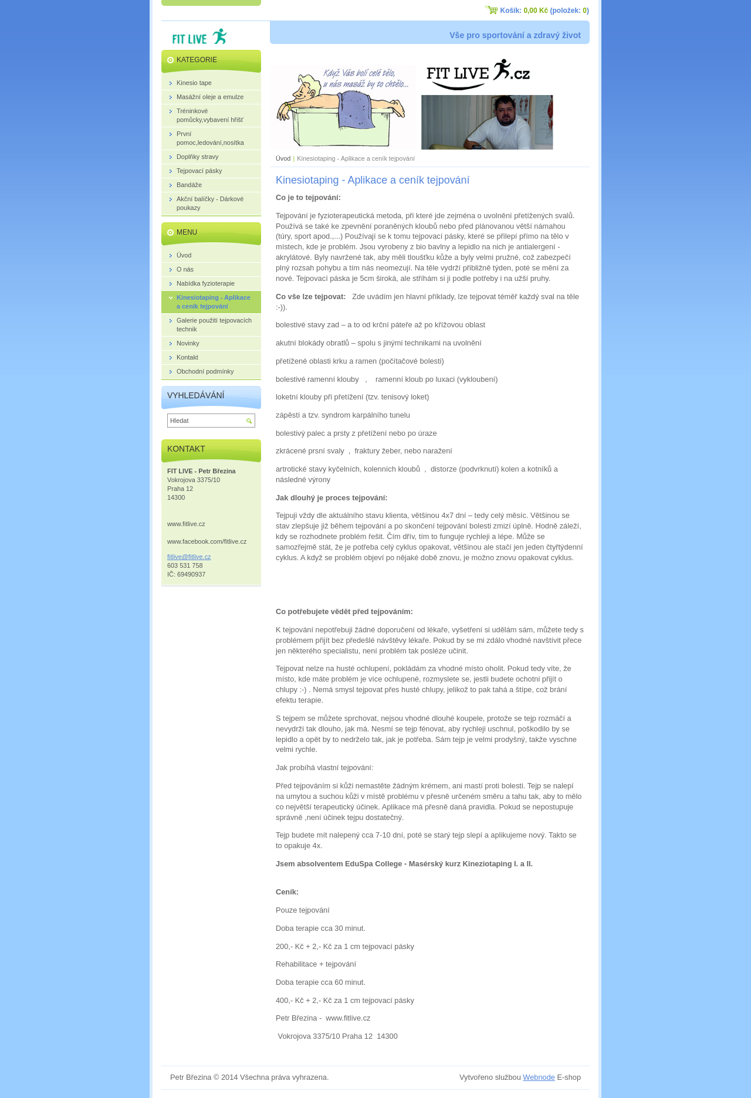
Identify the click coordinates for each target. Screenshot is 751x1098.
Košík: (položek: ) (544, 10)
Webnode (539, 1077)
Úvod (283, 158)
